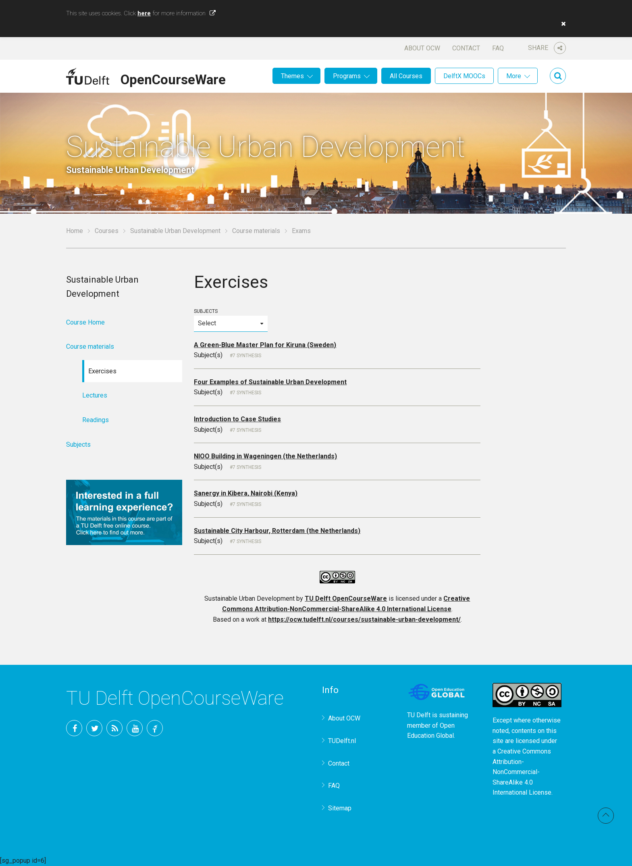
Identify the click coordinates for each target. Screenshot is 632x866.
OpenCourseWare (173, 78)
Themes (292, 76)
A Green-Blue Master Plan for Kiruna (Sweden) (265, 345)
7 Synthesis (247, 355)
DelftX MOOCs (464, 76)
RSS (114, 728)
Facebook (74, 728)
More (513, 76)
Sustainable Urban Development (175, 231)
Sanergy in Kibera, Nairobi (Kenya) (245, 493)
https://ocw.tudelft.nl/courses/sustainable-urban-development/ (364, 619)
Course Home (85, 322)
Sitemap (339, 808)
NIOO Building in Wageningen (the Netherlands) (265, 456)
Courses (106, 231)
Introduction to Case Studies (237, 419)
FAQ (498, 48)
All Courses (406, 76)
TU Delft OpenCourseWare (346, 598)
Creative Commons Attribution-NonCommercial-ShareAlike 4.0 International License (522, 771)
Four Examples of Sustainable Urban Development (270, 382)
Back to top (606, 816)
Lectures (94, 395)
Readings (95, 420)
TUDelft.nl (342, 741)
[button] (561, 24)
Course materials (256, 231)
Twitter (94, 728)
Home (74, 231)
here (144, 13)
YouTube (135, 728)
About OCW (422, 48)
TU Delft (155, 728)
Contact (466, 48)
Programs (347, 76)
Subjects (230, 319)
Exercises (102, 371)
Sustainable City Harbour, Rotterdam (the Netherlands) (277, 531)
